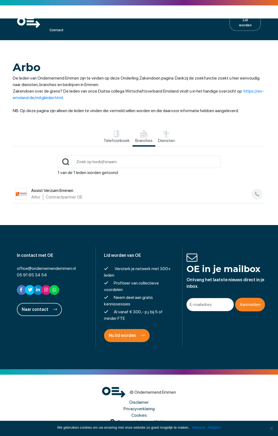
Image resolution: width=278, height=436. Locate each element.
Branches (144, 137)
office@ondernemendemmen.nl (46, 268)
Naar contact (39, 309)
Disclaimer (139, 402)
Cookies (139, 415)
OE (51, 15)
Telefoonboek (116, 137)
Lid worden (245, 22)
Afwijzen (214, 427)
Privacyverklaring (139, 408)
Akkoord (198, 427)
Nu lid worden (127, 335)
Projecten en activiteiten (130, 15)
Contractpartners (198, 15)
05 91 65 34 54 (32, 274)
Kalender (91, 15)
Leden (69, 15)
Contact (56, 30)
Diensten (166, 137)
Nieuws (167, 15)
